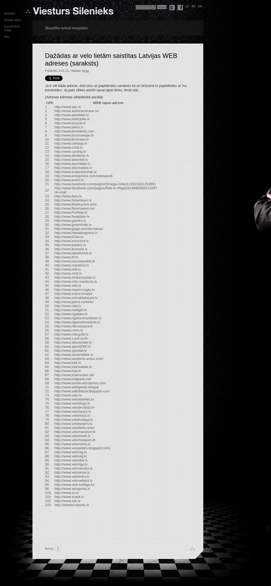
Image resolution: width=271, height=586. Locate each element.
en (200, 6)
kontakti (9, 13)
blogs (85, 70)
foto (6, 37)
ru (193, 6)
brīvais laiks (12, 20)
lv (187, 6)
